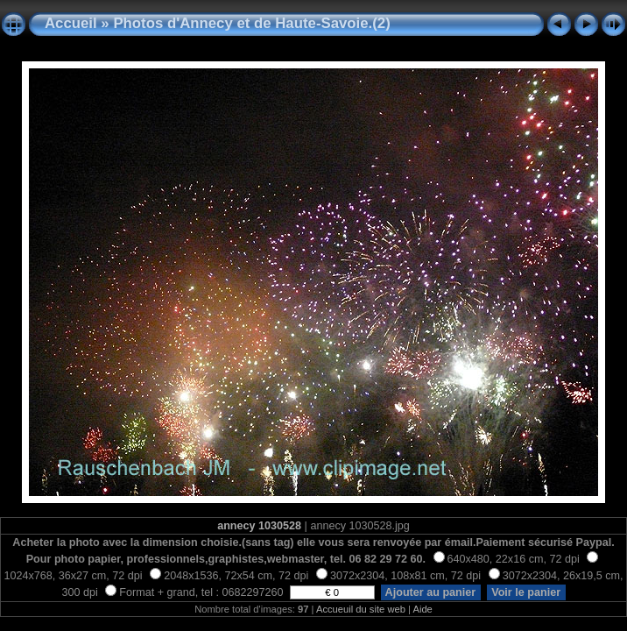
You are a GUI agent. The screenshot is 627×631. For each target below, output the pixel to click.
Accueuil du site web (360, 609)
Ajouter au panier (431, 592)
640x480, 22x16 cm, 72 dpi (506, 559)
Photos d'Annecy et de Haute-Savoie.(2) (251, 23)
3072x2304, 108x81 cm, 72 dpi (398, 576)
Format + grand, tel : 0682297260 (195, 592)
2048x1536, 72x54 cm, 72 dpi (229, 576)
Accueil (71, 23)
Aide (422, 609)
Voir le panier (526, 592)
